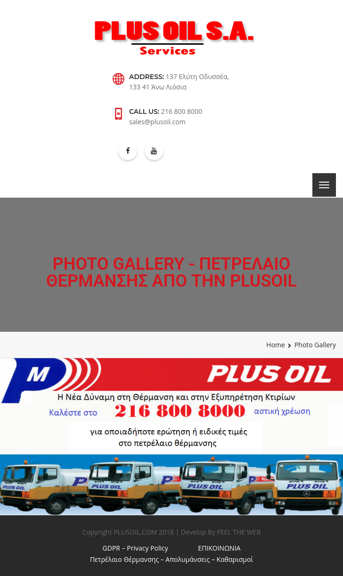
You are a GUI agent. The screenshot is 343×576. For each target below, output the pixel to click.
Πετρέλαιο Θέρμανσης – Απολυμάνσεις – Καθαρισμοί (171, 559)
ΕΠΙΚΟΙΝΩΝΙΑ (219, 548)
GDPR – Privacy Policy (135, 548)
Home (275, 344)
